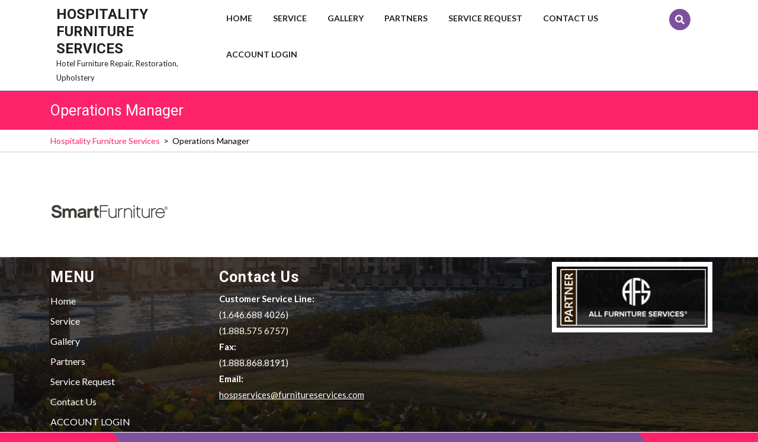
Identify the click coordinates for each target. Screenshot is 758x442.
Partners (406, 18)
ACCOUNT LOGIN (261, 54)
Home (239, 18)
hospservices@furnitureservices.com (291, 394)
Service (290, 18)
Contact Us (570, 18)
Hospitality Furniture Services (102, 31)
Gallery (345, 18)
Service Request (485, 18)
